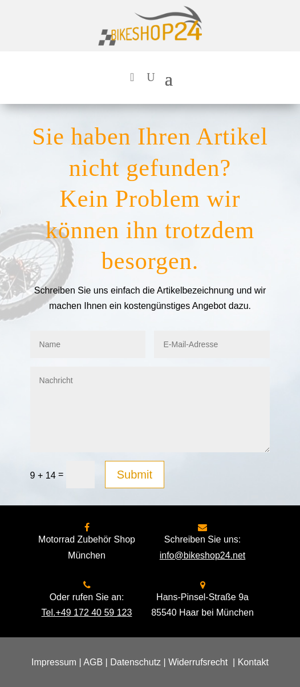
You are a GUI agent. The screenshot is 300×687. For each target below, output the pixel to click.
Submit (134, 474)
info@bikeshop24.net (203, 555)
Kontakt (253, 662)
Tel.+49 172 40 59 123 (87, 612)
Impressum (53, 662)
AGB (93, 662)
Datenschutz (135, 662)
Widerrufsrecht (198, 662)
